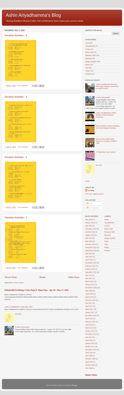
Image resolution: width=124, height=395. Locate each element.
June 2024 (88, 238)
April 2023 (89, 260)
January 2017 (90, 312)
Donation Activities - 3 (16, 97)
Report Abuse (91, 375)
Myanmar (88, 58)
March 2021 (89, 281)
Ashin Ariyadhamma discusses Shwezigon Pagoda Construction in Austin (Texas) (107, 86)
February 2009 (90, 359)
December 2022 (90, 263)
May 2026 (88, 219)
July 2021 (88, 275)
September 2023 (91, 250)
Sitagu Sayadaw (90, 61)
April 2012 (89, 340)
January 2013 (90, 331)
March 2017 (89, 309)
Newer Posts (11, 277)
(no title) (18, 314)
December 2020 (90, 288)
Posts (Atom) (18, 283)
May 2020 (88, 291)
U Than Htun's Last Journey (105, 152)
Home (42, 277)
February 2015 (90, 322)
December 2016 (90, 315)
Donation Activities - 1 (16, 217)
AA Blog (91, 190)
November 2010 (90, 350)
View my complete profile (94, 194)
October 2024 (90, 232)
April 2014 (89, 325)
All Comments (93, 208)
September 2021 (91, 272)
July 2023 (88, 253)
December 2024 (90, 229)
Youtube (88, 74)
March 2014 (89, 328)
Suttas (87, 65)
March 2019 (89, 297)
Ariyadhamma (90, 46)
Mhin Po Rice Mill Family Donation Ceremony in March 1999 (106, 141)
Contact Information (22, 327)
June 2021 (88, 278)
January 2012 (90, 343)
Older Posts (73, 277)
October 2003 (90, 365)
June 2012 (88, 337)
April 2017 (89, 306)
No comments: (23, 85)
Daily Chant (89, 52)
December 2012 (90, 334)
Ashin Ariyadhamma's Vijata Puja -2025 (19, 307)
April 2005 (89, 362)
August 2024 (89, 235)
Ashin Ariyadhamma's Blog (33, 15)
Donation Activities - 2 (16, 157)
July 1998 (88, 368)
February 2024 (90, 244)
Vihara (87, 71)
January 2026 (90, 223)
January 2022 (90, 269)
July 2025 (88, 226)
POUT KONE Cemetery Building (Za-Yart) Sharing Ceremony (107, 127)
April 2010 (89, 352)
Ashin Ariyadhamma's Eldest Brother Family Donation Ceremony (106, 115)
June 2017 (88, 303)
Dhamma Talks (90, 55)
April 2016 (89, 318)
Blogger (74, 385)
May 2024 (88, 241)
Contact (88, 49)
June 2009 (88, 356)
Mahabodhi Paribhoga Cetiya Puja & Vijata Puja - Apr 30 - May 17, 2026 (36, 290)
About (87, 43)
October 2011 (90, 346)
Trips (87, 68)
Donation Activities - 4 (16, 35)
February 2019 (90, 300)
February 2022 (90, 266)
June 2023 (88, 257)
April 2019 (89, 294)
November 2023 (90, 247)
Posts (89, 204)
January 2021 (90, 284)
